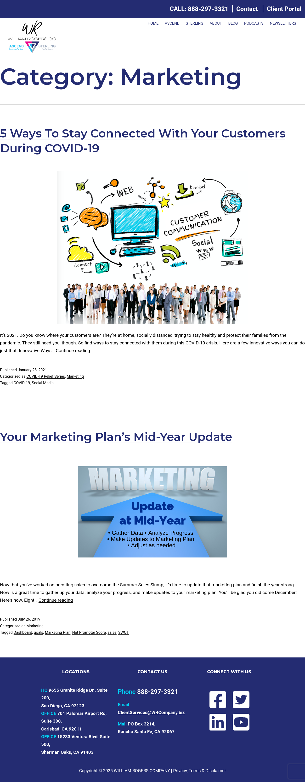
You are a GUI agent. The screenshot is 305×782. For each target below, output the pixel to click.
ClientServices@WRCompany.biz (151, 712)
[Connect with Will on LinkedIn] (217, 722)
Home (152, 23)
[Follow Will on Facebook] (217, 699)
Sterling (194, 23)
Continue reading (73, 350)
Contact (247, 8)
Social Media (43, 383)
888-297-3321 (208, 8)
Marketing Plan (57, 632)
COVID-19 (22, 383)
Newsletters (283, 23)
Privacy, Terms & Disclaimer (199, 770)
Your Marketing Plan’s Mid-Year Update (116, 437)
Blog (233, 23)
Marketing (75, 376)
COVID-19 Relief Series (45, 376)
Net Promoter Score (89, 632)
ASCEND (172, 23)
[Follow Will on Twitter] (241, 699)
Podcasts (254, 23)
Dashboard (23, 632)
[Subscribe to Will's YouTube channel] (241, 722)
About (216, 23)
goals (38, 632)
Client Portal (284, 8)
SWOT (123, 632)
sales (112, 632)
